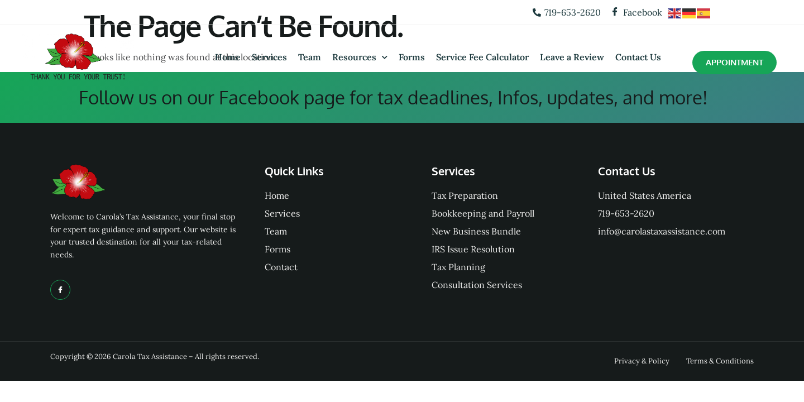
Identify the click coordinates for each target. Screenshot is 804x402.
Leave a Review (572, 57)
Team (309, 57)
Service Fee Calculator (482, 57)
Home (228, 57)
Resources (359, 57)
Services (269, 57)
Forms (412, 57)
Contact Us (638, 57)
